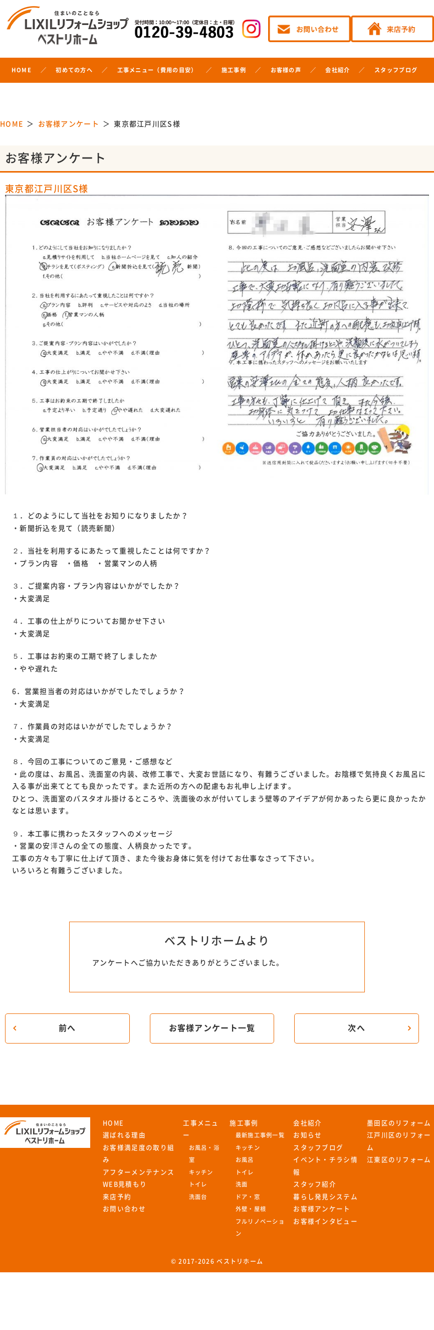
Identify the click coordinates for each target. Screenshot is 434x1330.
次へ (356, 1028)
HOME (22, 70)
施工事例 (234, 70)
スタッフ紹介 (314, 1184)
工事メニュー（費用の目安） (157, 70)
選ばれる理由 (124, 1135)
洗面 (242, 1184)
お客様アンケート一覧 (212, 1028)
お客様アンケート (321, 1209)
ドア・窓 (248, 1197)
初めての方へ (74, 70)
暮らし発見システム (325, 1197)
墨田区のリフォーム (399, 1123)
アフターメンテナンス (138, 1172)
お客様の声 (286, 70)
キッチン (201, 1172)
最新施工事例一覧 (260, 1135)
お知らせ (307, 1135)
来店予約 (117, 1197)
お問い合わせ (124, 1209)
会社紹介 (337, 70)
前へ (67, 1028)
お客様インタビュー (325, 1221)
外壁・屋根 (251, 1209)
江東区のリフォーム (399, 1159)
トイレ (198, 1184)
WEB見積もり (125, 1184)
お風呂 (245, 1159)
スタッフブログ (395, 70)
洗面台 (198, 1197)
